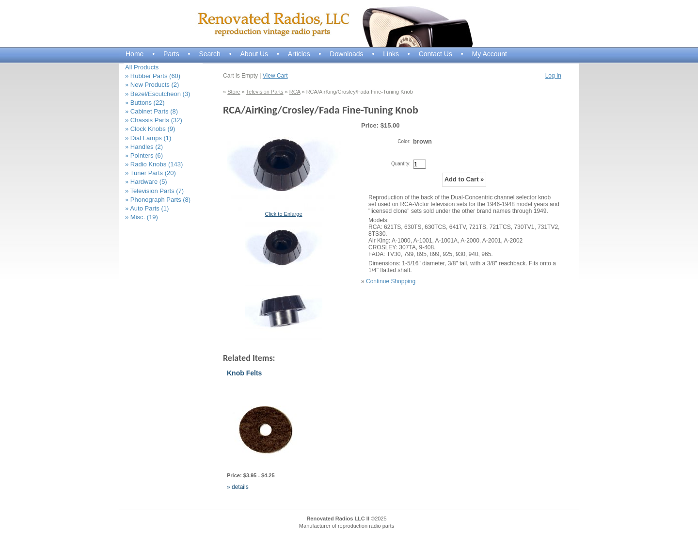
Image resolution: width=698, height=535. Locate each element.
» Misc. (141, 217)
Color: (404, 141)
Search (209, 54)
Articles (299, 54)
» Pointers (144, 155)
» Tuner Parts (150, 173)
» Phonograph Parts (157, 199)
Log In (553, 75)
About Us (254, 54)
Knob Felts (244, 373)
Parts (171, 54)
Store (233, 92)
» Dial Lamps (148, 138)
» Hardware (146, 181)
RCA (295, 92)
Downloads (346, 54)
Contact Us (435, 54)
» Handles (144, 146)
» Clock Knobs (150, 128)
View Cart (275, 75)
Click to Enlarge (283, 214)
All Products (142, 67)
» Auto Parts (147, 208)
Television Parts (265, 92)
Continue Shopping (390, 281)
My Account (489, 54)
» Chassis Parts (153, 120)
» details (238, 487)
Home (134, 54)
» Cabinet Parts (151, 111)
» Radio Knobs (154, 164)
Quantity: (401, 163)
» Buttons (145, 102)
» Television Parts (154, 191)
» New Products (152, 84)
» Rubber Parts (152, 76)
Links (391, 54)
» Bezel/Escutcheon (157, 93)
